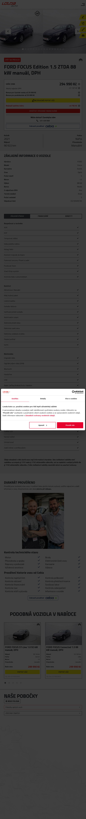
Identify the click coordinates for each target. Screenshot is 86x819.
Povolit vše (70, 425)
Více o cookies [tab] (71, 399)
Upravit (42, 425)
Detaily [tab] (43, 399)
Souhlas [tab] (15, 399)
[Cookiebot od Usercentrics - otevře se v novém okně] (73, 392)
